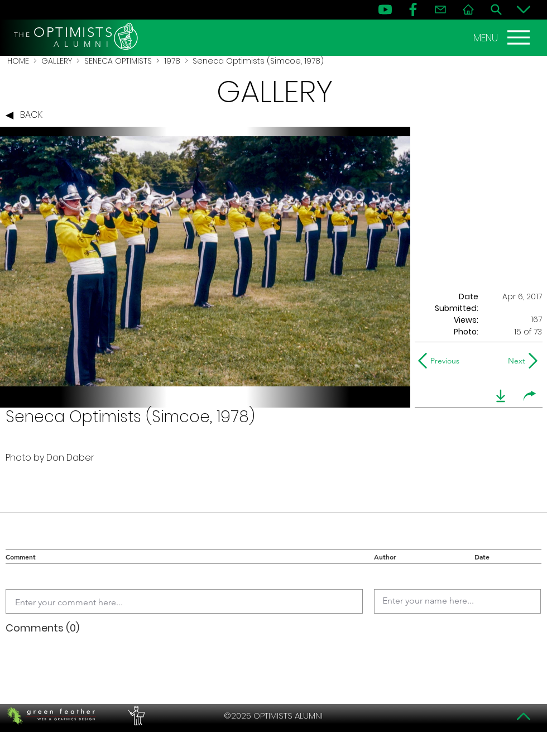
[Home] (468, 9)
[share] (530, 396)
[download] (501, 396)
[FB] (413, 9)
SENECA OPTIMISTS (118, 60)
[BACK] (26, 115)
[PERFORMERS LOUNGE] (135, 716)
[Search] (496, 9)
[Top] (523, 716)
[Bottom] (523, 9)
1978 (172, 60)
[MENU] (502, 37)
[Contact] (440, 9)
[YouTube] (385, 9)
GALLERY (56, 60)
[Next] (514, 361)
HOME (18, 60)
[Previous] (441, 361)
